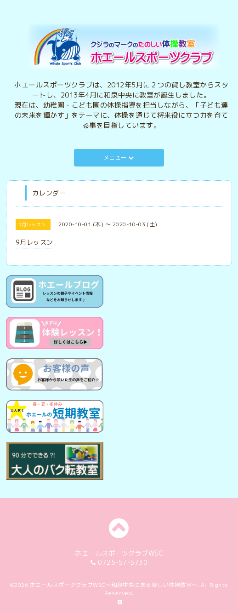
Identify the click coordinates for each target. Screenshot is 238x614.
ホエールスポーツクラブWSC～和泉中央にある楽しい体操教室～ (114, 585)
